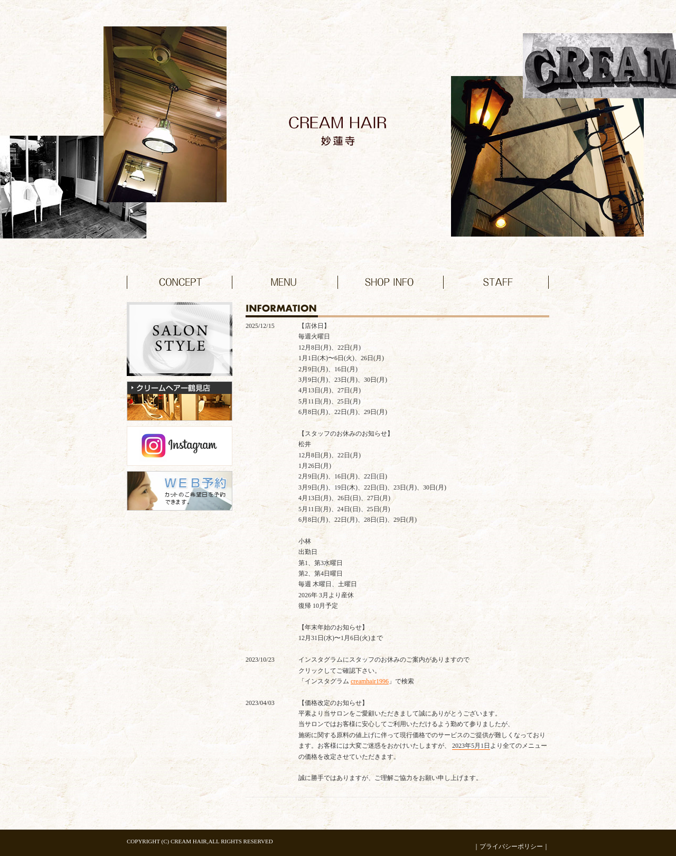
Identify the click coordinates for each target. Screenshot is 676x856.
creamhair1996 (370, 681)
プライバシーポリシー (511, 846)
